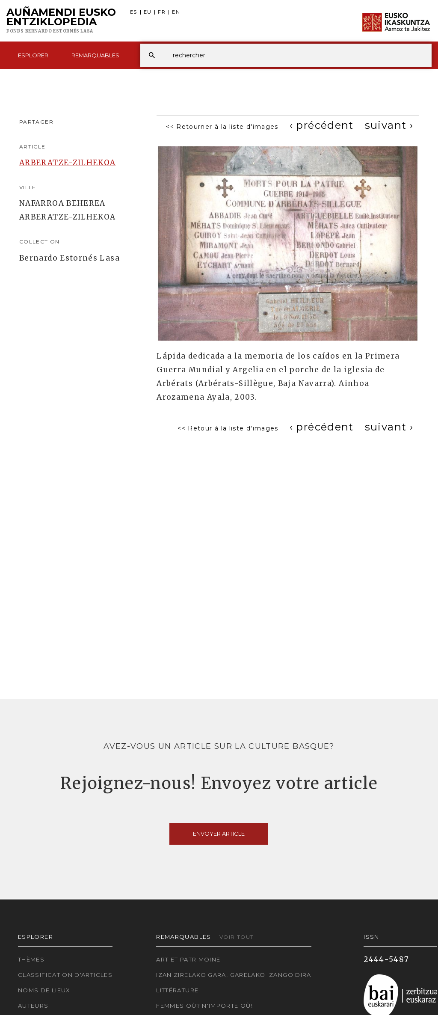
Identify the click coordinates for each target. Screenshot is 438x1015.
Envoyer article (219, 833)
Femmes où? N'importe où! (204, 1005)
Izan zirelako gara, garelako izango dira (233, 974)
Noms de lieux (44, 990)
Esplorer (33, 55)
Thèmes (31, 959)
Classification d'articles (65, 974)
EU (148, 12)
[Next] (389, 125)
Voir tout (236, 937)
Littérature (177, 990)
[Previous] (321, 125)
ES (133, 12)
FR (162, 12)
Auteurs (33, 1005)
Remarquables (95, 55)
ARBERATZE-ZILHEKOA (67, 162)
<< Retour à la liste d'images (228, 428)
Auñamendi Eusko (61, 21)
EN (176, 12)
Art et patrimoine (188, 959)
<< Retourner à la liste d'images (222, 127)
